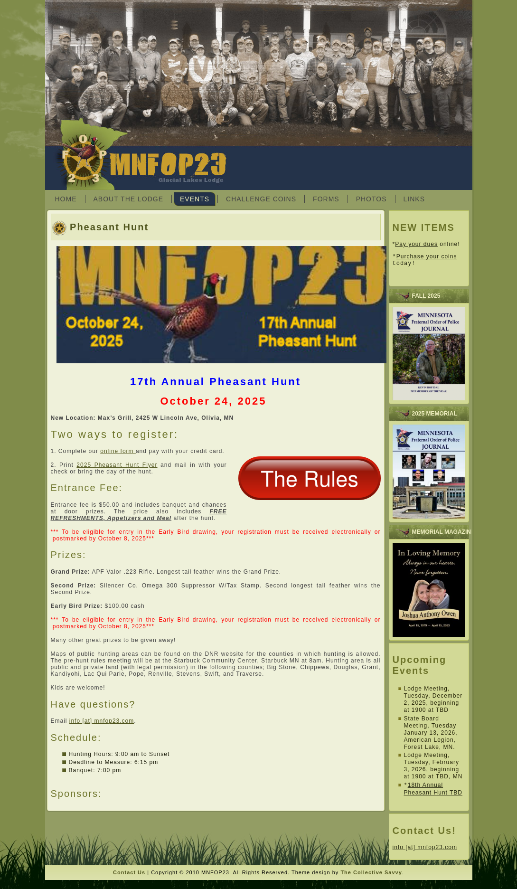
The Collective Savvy (371, 875)
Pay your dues (416, 244)
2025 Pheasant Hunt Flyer (116, 465)
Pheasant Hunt (109, 227)
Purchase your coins (426, 257)
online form (118, 451)
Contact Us (129, 875)
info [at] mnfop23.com (101, 721)
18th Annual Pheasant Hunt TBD (433, 791)
